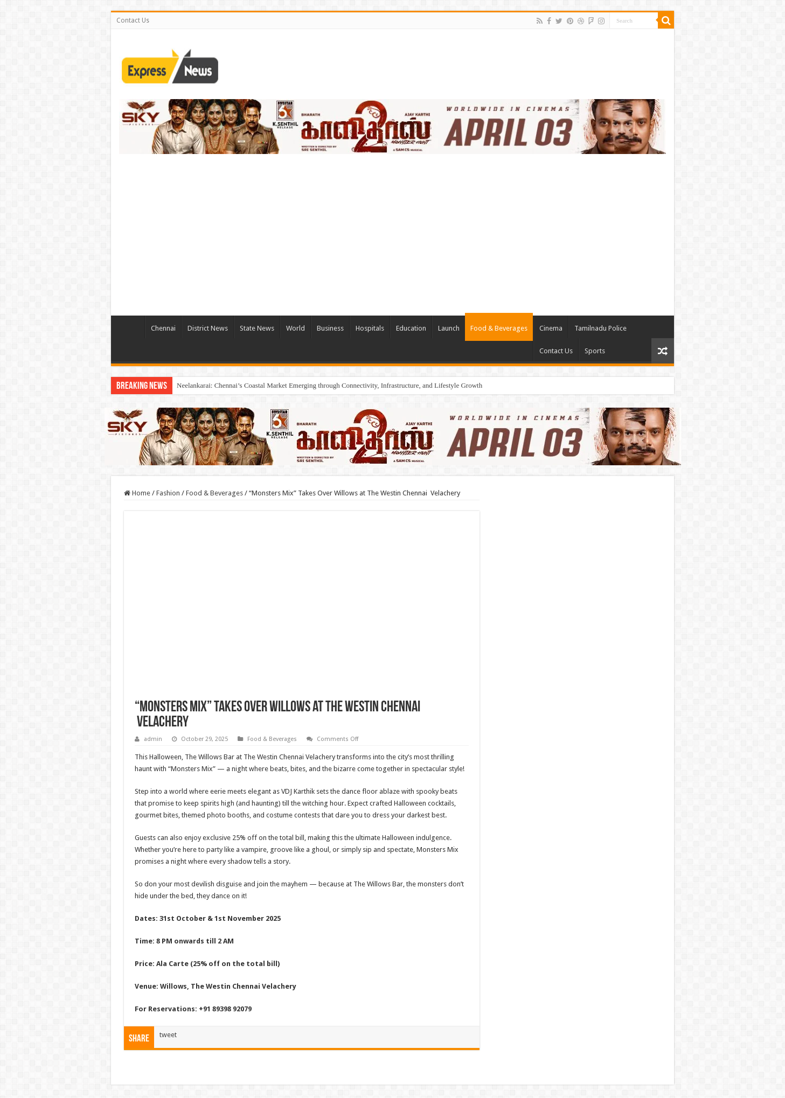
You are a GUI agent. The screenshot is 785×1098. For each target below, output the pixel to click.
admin (153, 739)
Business (330, 328)
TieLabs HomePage (130, 327)
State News (257, 328)
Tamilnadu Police (600, 328)
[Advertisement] (393, 229)
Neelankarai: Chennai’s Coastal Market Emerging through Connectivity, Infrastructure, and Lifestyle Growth (329, 385)
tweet (168, 1035)
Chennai (163, 328)
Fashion (168, 493)
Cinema (550, 328)
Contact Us (132, 20)
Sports (595, 351)
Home (137, 493)
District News (207, 328)
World (295, 328)
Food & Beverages (498, 328)
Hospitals (370, 328)
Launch (449, 328)
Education (411, 328)
